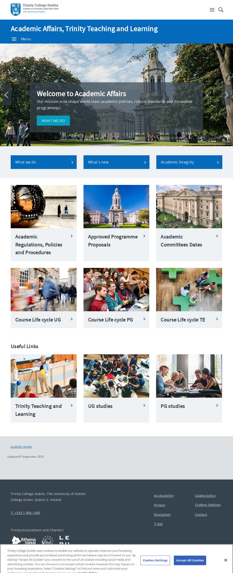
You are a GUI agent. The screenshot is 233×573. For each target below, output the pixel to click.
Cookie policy (205, 495)
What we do (53, 120)
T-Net (158, 524)
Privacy (159, 505)
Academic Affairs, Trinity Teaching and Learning (84, 28)
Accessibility (164, 495)
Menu (21, 38)
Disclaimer (162, 514)
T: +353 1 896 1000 (25, 513)
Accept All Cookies (190, 562)
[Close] (226, 562)
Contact (201, 514)
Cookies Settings (208, 505)
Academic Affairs (21, 447)
